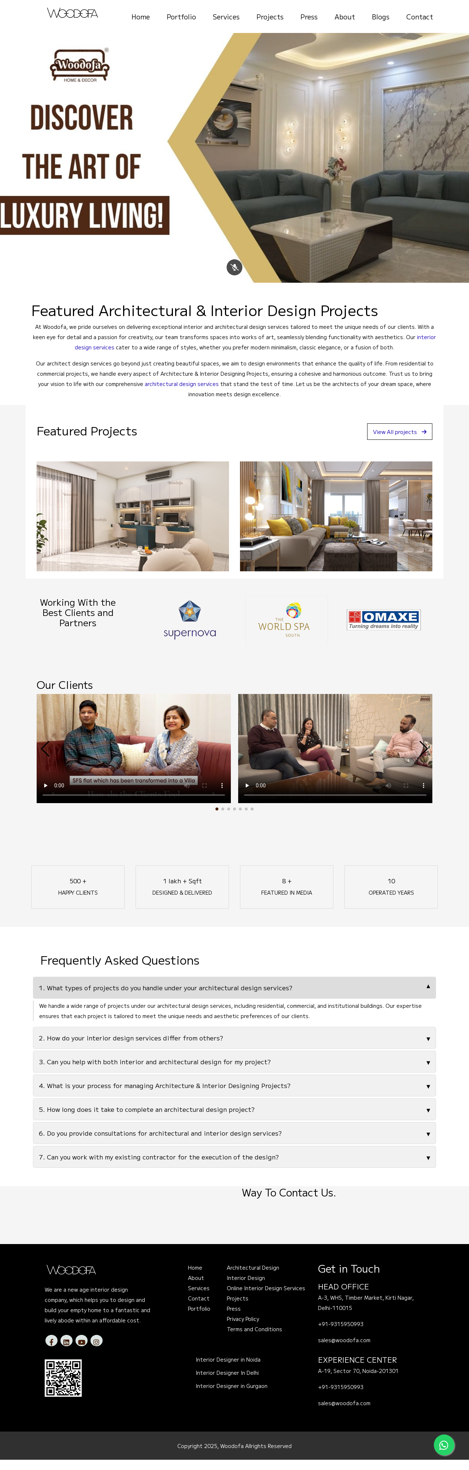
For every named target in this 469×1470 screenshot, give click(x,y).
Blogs (380, 16)
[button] (216, 819)
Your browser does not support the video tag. (134, 758)
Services (226, 16)
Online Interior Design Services (266, 1298)
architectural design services (182, 394)
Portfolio (181, 16)
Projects (270, 16)
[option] (189, 630)
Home (141, 16)
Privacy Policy (243, 1329)
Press (309, 16)
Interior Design (246, 1288)
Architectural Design (253, 1278)
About (345, 16)
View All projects (396, 441)
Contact (419, 16)
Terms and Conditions (254, 1339)
